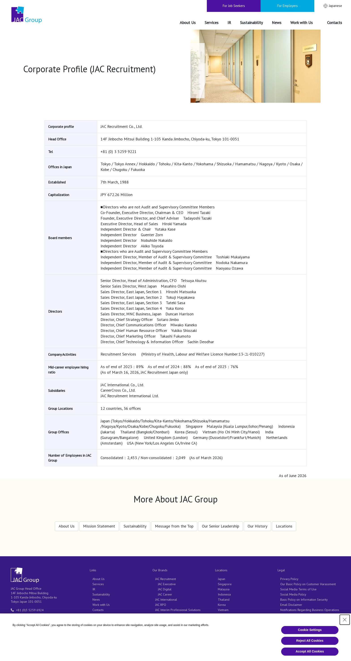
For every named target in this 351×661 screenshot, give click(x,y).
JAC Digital (164, 589)
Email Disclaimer (291, 605)
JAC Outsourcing (165, 620)
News (96, 600)
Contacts (98, 610)
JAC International (166, 600)
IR (93, 589)
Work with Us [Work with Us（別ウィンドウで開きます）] (101, 605)
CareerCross (163, 615)
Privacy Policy (289, 579)
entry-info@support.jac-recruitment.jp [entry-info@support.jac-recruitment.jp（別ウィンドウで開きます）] (41, 615)
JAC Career (165, 594)
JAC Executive (167, 584)
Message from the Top (174, 523)
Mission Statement (99, 523)
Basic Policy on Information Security (304, 600)
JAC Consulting (164, 625)
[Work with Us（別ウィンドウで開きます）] (304, 23)
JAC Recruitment (165, 579)
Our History (257, 523)
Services (98, 584)
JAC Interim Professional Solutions (178, 610)
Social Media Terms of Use (298, 589)
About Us (67, 523)
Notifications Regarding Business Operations (309, 610)
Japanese (335, 6)
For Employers (287, 6)
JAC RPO (160, 605)
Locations (284, 523)
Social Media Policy (293, 594)
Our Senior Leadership (220, 523)
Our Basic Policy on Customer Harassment (308, 584)
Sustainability (135, 523)
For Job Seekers (234, 6)
